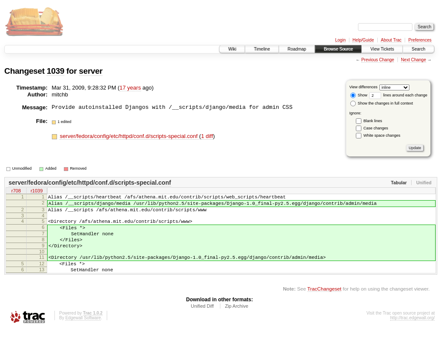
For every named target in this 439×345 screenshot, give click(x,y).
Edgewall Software (83, 333)
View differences (363, 87)
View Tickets (382, 49)
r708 (16, 191)
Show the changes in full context (381, 103)
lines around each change (398, 95)
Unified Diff (202, 321)
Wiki (232, 49)
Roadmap (297, 49)
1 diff (207, 136)
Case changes (376, 128)
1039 (55, 70)
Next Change (413, 59)
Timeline (262, 49)
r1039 (36, 191)
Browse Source (338, 49)
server (90, 70)
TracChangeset (324, 304)
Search (418, 49)
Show (358, 95)
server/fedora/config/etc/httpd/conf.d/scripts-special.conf (129, 136)
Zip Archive (236, 321)
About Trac (391, 40)
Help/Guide (363, 40)
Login (340, 40)
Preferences (420, 40)
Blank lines (373, 121)
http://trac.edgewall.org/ (412, 333)
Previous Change (377, 59)
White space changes (382, 135)
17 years (130, 87)
